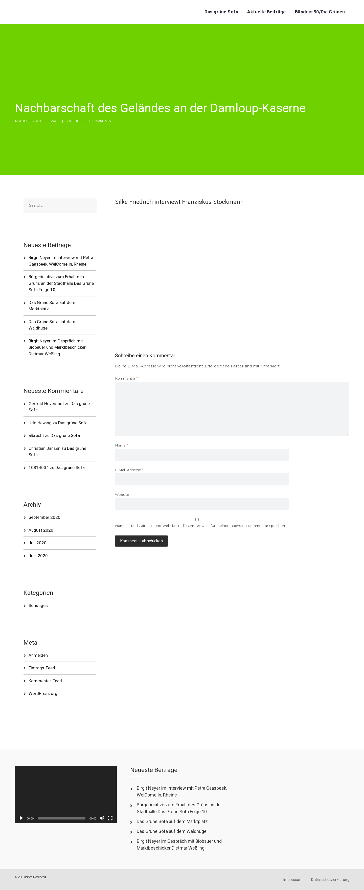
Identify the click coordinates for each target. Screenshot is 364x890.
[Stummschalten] (102, 818)
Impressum (293, 880)
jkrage (53, 121)
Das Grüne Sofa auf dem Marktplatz (172, 821)
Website (122, 495)
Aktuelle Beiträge (266, 11)
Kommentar (126, 378)
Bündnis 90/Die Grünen (320, 11)
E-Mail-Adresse (129, 470)
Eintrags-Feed (42, 667)
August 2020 (41, 530)
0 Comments (100, 121)
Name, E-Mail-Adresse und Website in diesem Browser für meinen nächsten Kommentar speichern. (201, 526)
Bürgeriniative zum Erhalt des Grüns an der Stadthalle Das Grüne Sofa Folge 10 (61, 283)
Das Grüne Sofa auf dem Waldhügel (172, 831)
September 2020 (44, 517)
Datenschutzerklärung (330, 880)
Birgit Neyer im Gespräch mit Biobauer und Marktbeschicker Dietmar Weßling (57, 347)
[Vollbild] (110, 818)
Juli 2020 (38, 542)
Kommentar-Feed (45, 680)
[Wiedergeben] (21, 818)
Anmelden (38, 655)
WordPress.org (43, 693)
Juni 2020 (38, 555)
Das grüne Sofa (221, 11)
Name (121, 445)
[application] (66, 794)
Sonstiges (74, 121)
